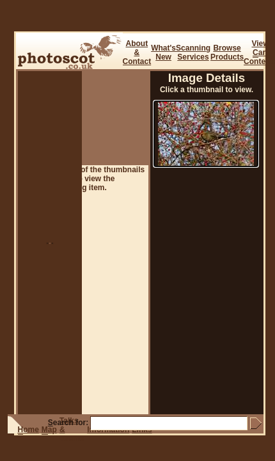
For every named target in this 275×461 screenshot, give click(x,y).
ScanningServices (193, 52)
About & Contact (137, 52)
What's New (163, 52)
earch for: (68, 422)
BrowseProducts (227, 52)
